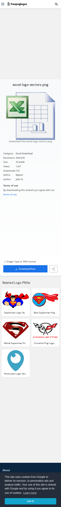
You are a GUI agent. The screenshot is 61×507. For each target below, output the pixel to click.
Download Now (25, 268)
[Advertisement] (30, 45)
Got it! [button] (30, 501)
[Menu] (3, 4)
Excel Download (24, 153)
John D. (19, 179)
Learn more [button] (30, 493)
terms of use (10, 194)
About (6, 470)
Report (19, 174)
